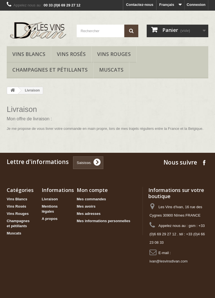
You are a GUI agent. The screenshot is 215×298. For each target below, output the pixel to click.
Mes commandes (91, 199)
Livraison (50, 199)
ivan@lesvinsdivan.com (168, 261)
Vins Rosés (71, 54)
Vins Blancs (28, 54)
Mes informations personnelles (103, 221)
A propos (50, 219)
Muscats (111, 69)
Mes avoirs (86, 206)
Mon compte (92, 190)
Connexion (196, 5)
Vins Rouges (114, 54)
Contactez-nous (139, 5)
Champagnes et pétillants (50, 69)
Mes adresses (89, 214)
